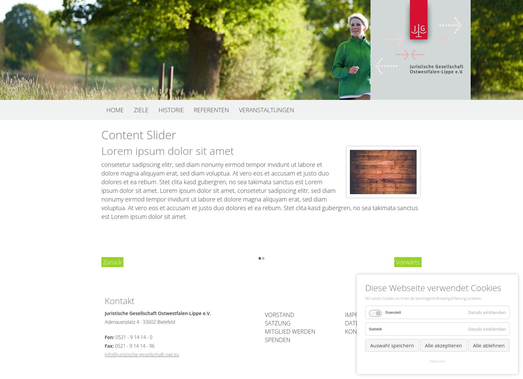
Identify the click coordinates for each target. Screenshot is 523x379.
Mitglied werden (290, 331)
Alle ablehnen (489, 345)
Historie (171, 110)
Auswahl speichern (392, 345)
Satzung (278, 323)
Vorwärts (408, 262)
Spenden (278, 340)
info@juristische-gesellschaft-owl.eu (142, 354)
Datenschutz (437, 361)
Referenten (211, 110)
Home (115, 110)
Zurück (112, 262)
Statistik (375, 329)
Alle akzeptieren (443, 345)
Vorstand (279, 315)
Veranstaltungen (266, 110)
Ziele (141, 110)
